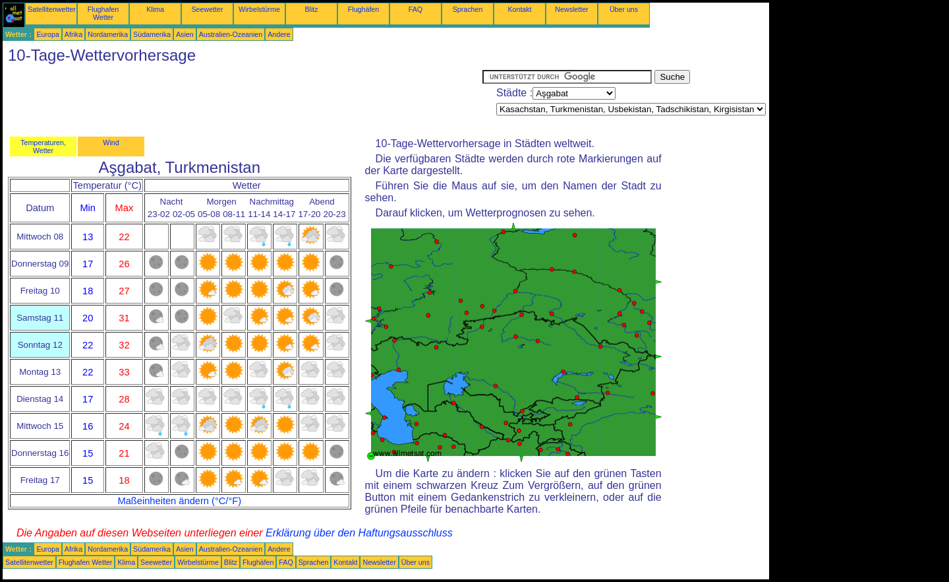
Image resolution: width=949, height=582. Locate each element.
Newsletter (571, 9)
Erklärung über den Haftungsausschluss (359, 532)
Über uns (624, 9)
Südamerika (152, 34)
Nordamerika (108, 34)
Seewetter (207, 9)
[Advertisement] (242, 99)
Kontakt (519, 9)
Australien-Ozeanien (231, 34)
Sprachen (468, 9)
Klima (155, 9)
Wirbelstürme (259, 9)
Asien (185, 34)
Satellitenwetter (52, 9)
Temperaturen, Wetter (43, 146)
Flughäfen (363, 9)
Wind (111, 142)
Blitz (311, 9)
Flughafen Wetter (103, 13)
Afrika (73, 34)
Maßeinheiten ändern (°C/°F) (179, 501)
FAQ (415, 9)
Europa (47, 34)
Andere (279, 34)
